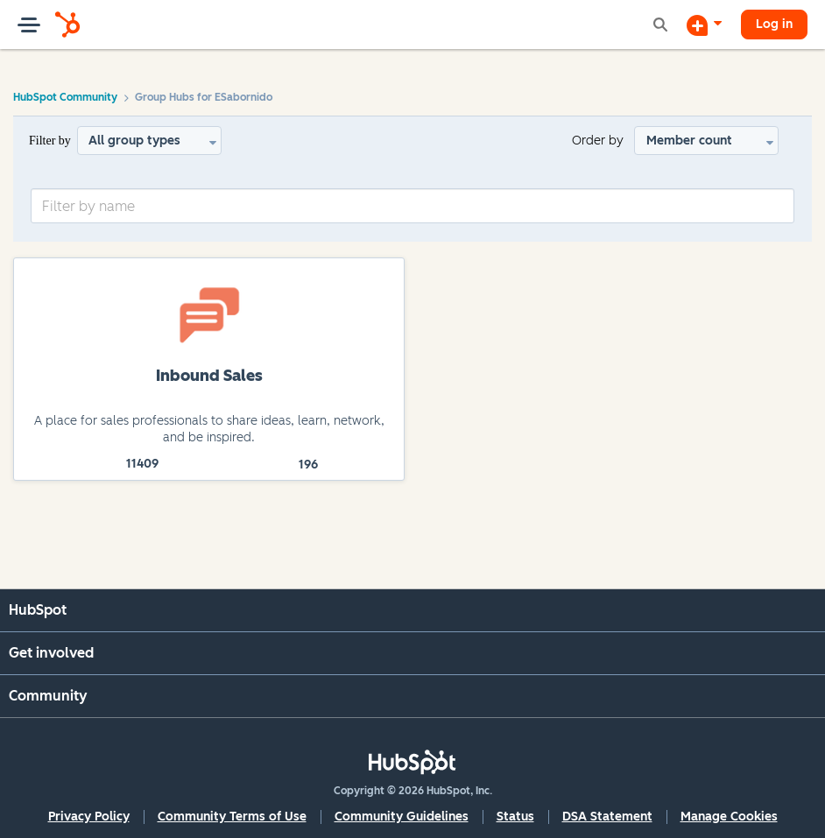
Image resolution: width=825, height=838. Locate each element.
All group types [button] (134, 140)
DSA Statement (607, 816)
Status (515, 816)
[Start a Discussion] (704, 24)
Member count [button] (689, 140)
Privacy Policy (89, 816)
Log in (774, 24)
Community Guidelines (402, 816)
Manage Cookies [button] (729, 816)
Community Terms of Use (232, 816)
